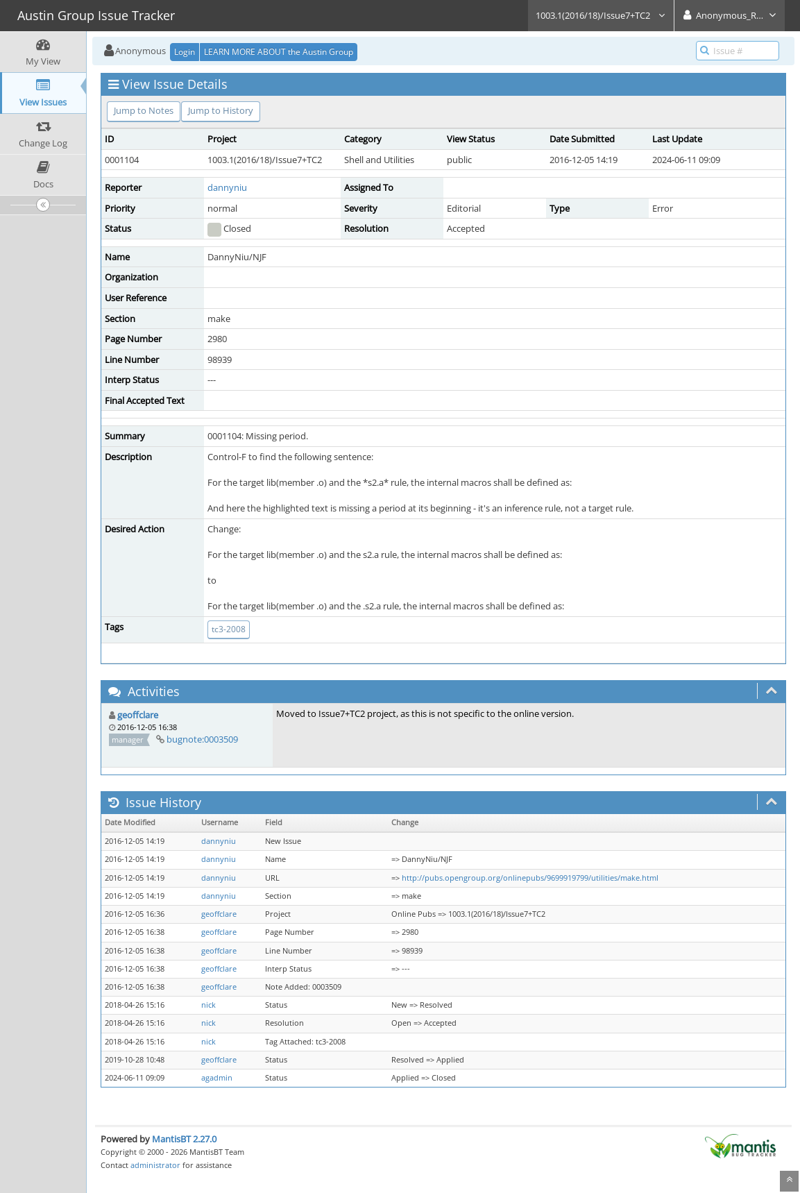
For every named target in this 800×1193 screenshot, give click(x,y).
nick (208, 1005)
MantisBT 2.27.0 (184, 1139)
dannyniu (227, 187)
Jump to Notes (143, 110)
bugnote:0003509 (202, 739)
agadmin (216, 1078)
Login (184, 52)
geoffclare (137, 715)
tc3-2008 (229, 629)
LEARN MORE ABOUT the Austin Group (278, 52)
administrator (155, 1165)
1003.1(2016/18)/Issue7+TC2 (601, 15)
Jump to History (220, 110)
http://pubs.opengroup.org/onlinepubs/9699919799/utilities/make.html (530, 878)
